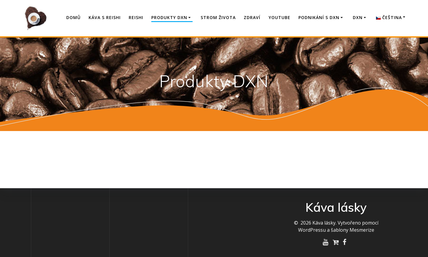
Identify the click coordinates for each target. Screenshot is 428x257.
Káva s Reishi (105, 17)
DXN (358, 17)
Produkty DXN (169, 17)
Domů (73, 17)
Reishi (136, 17)
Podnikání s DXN (318, 17)
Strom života (218, 17)
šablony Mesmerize (352, 230)
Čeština (389, 17)
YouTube (279, 17)
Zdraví (252, 17)
